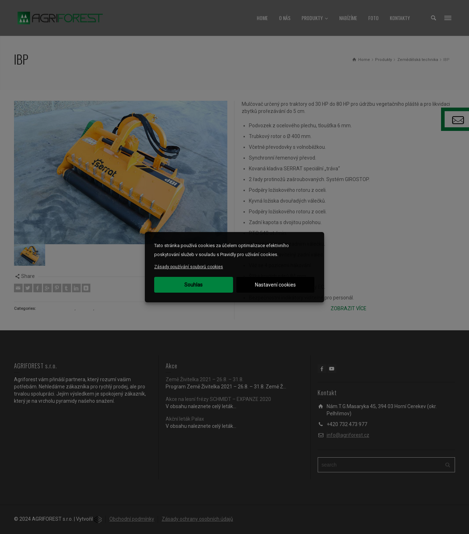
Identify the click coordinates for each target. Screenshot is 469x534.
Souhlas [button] (193, 285)
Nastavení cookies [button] (275, 285)
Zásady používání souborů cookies (188, 266)
